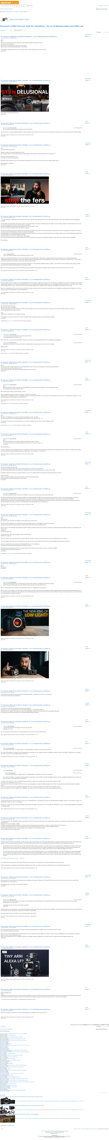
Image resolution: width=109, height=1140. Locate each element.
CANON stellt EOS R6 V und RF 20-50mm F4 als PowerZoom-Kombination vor (14, 1040)
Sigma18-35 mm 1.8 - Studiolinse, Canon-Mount (9, 1086)
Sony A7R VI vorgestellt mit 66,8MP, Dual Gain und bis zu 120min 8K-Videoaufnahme (15, 1051)
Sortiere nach (94, 1024)
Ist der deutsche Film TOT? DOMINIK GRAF (8, 1035)
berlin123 (3, 1042)
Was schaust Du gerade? (5, 1046)
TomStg (2, 1069)
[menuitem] (7, 6)
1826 (89, 690)
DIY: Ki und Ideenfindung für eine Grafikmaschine (9, 1056)
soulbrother (3, 1044)
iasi (2, 1054)
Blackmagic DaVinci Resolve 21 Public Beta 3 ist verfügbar (10, 1060)
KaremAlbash (3, 1087)
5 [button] (107, 1092)
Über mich (3, 917)
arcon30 (2, 1062)
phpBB (50, 1132)
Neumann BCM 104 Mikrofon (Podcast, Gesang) (9, 1085)
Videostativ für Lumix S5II (5, 1048)
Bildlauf (2, 1082)
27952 (89, 36)
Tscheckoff (3, 1041)
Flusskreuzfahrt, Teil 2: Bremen (6, 1088)
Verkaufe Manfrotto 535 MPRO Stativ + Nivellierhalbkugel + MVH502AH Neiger (14, 1050)
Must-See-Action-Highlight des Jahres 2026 (8, 1058)
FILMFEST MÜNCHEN (4, 1071)
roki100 (86, 121)
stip (86, 987)
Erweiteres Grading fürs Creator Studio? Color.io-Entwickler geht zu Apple (13, 1038)
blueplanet (87, 214)
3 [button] (106, 32)
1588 (89, 989)
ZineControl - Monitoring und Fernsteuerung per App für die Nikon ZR (12, 1066)
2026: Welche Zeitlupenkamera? (6, 1043)
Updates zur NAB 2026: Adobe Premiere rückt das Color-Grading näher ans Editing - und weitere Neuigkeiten (19, 1114)
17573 (89, 249)
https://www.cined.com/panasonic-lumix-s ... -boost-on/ (12, 858)
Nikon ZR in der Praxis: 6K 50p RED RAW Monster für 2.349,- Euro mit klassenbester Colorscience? (17, 1081)
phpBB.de (57, 1133)
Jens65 (2, 1077)
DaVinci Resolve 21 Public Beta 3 (6, 1061)
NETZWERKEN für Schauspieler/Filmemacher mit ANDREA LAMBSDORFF (13, 1090)
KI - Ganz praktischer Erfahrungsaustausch (8, 1053)
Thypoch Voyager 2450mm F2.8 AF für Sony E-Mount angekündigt (12, 1073)
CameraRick (3, 1079)
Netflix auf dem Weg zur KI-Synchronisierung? (8, 1083)
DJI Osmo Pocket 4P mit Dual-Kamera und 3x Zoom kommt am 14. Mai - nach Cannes (15, 1045)
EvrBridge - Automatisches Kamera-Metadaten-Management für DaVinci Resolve (14, 1078)
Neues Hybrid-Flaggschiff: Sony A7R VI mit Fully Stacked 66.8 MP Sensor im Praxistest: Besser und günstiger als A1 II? (21, 1096)
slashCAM (30, 5)
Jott (2, 1084)
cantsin (86, 247)
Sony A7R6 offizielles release (5, 1068)
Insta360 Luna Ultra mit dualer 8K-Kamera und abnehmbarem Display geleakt (14, 1070)
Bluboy (2, 1036)
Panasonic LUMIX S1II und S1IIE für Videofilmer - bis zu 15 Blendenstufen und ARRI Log (41, 26)
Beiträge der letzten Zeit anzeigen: (79, 1024)
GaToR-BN (4, 896)
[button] (101, 32)
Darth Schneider (88, 34)
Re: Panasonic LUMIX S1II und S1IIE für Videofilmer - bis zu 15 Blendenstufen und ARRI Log (29, 36)
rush (2, 1052)
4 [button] (105, 1092)
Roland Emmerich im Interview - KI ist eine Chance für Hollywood (11, 1055)
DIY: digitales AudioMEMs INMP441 (7, 1063)
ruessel (2, 1037)
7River (2, 1089)
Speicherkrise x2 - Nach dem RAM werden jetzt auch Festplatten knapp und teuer (14, 1080)
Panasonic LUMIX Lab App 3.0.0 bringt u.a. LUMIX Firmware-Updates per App (14, 1065)
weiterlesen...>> (81, 1109)
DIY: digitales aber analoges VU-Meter (7, 1075)
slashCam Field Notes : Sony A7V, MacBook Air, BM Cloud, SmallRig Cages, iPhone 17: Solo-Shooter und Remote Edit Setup (22, 1105)
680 (89, 894)
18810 (89, 173)
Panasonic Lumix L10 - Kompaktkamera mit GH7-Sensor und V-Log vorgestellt (14, 1033)
